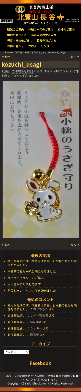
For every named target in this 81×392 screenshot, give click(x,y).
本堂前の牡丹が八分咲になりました (32, 271)
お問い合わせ (15, 46)
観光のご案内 (15, 29)
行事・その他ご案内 (19, 40)
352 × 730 (51, 71)
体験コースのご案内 (40, 29)
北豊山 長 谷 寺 (40, 17)
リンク (45, 46)
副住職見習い (17, 315)
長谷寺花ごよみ (46, 40)
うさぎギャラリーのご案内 (26, 278)
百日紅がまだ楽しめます (24, 284)
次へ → (75, 56)
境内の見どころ (17, 35)
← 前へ (6, 56)
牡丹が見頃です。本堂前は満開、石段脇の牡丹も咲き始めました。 (42, 263)
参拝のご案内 (66, 29)
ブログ (32, 46)
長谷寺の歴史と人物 (43, 35)
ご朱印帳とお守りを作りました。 (30, 52)
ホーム (7, 52)
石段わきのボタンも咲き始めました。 (33, 291)
